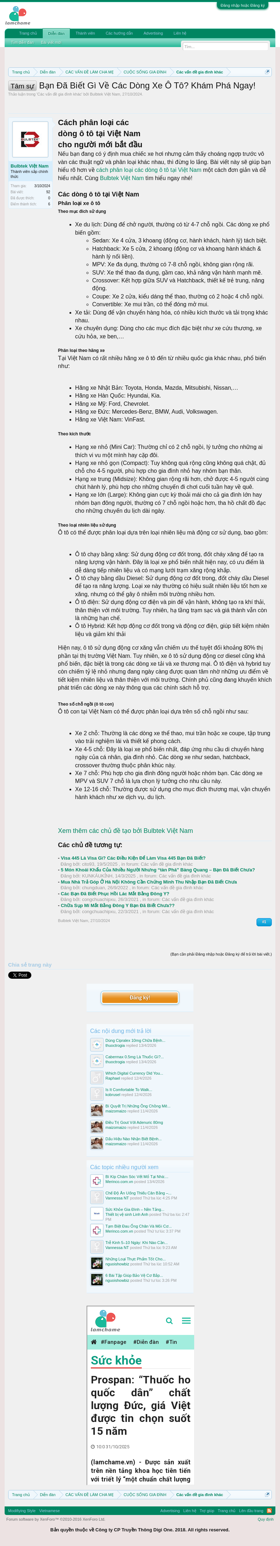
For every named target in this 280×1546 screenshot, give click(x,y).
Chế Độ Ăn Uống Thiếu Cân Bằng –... (138, 1193)
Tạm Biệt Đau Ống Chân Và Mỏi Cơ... (138, 1226)
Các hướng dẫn (119, 33)
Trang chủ (28, 33)
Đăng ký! (140, 997)
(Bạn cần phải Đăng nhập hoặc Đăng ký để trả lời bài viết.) (221, 954)
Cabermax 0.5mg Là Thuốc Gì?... (134, 1057)
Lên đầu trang (251, 1511)
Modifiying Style (22, 1511)
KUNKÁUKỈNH (97, 876)
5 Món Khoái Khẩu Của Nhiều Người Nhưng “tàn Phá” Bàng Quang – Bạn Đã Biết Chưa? (158, 869)
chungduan (93, 887)
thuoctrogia (115, 1045)
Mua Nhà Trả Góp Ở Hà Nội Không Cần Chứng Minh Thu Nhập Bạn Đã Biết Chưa (149, 882)
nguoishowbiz (117, 1264)
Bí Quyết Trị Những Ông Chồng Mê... (138, 1106)
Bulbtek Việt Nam (105, 94)
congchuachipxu (98, 899)
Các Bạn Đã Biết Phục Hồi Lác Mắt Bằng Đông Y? (115, 893)
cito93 (88, 864)
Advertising (153, 33)
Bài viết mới (51, 42)
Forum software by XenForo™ (55, 1519)
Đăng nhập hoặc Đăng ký (243, 5)
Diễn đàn (56, 33)
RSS (269, 1510)
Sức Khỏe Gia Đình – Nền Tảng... (134, 1209)
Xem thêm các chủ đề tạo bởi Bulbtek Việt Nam (125, 830)
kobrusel (112, 1094)
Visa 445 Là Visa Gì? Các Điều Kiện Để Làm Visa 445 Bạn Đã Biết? (133, 858)
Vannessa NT (117, 1198)
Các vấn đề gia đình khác (59, 94)
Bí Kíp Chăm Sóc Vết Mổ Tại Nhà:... (136, 1176)
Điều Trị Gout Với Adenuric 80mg (134, 1122)
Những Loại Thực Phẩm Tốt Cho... (135, 1259)
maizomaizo (115, 1111)
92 (48, 192)
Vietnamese (49, 1511)
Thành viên (85, 33)
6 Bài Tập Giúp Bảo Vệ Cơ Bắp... (134, 1275)
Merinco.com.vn (119, 1181)
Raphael (112, 1078)
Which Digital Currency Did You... (134, 1073)
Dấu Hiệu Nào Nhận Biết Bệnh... (133, 1139)
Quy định (266, 1519)
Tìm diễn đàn (22, 42)
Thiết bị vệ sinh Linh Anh (126, 1214)
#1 (264, 922)
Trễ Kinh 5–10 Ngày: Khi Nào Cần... (136, 1242)
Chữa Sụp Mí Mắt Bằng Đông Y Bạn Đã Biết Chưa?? (118, 905)
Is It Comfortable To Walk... (128, 1089)
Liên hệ (179, 33)
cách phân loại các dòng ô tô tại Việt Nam (148, 170)
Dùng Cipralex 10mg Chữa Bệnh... (135, 1040)
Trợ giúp (207, 1511)
